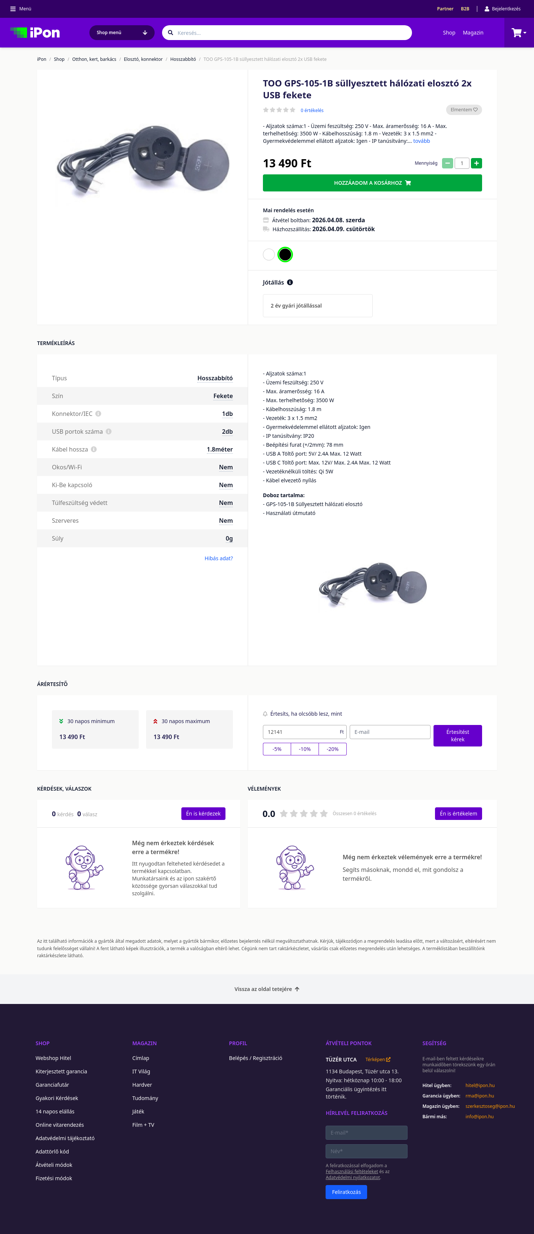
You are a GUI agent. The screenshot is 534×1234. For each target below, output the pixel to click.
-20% (333, 748)
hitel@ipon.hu (480, 1086)
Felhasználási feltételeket (352, 1171)
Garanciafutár (52, 1084)
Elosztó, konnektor (143, 59)
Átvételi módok (54, 1164)
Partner (445, 9)
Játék (138, 1111)
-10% (305, 748)
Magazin (473, 32)
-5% (277, 748)
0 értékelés (312, 111)
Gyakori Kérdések (57, 1098)
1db (227, 414)
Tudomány (145, 1098)
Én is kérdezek (203, 813)
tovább (421, 140)
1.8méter (220, 449)
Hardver (142, 1084)
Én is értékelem (458, 813)
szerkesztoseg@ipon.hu (485, 1106)
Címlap (140, 1057)
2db (227, 431)
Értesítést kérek (457, 735)
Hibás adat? (219, 558)
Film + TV (143, 1124)
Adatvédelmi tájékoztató (65, 1138)
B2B (465, 9)
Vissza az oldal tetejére (267, 988)
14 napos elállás (55, 1111)
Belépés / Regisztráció (256, 1057)
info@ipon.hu (480, 1117)
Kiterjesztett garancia (61, 1071)
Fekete (223, 396)
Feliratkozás (346, 1191)
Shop (449, 32)
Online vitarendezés (60, 1124)
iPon (41, 59)
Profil (238, 1043)
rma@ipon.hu (480, 1096)
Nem (226, 467)
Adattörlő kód (52, 1151)
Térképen (378, 1060)
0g (229, 538)
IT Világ (141, 1071)
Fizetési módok (54, 1178)
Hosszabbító (183, 59)
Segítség (434, 1043)
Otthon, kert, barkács (94, 59)
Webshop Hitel (53, 1057)
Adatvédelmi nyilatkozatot (353, 1177)
